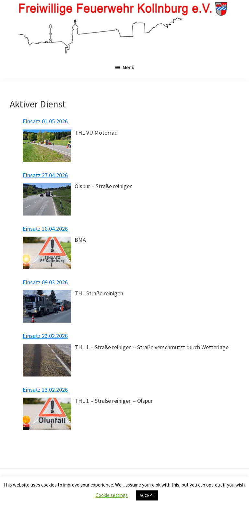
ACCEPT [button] (147, 495)
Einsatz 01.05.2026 (45, 121)
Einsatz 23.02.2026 (45, 335)
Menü (129, 67)
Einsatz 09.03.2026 (45, 282)
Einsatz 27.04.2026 (45, 175)
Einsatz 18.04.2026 (45, 228)
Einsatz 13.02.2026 (45, 389)
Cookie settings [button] (112, 495)
